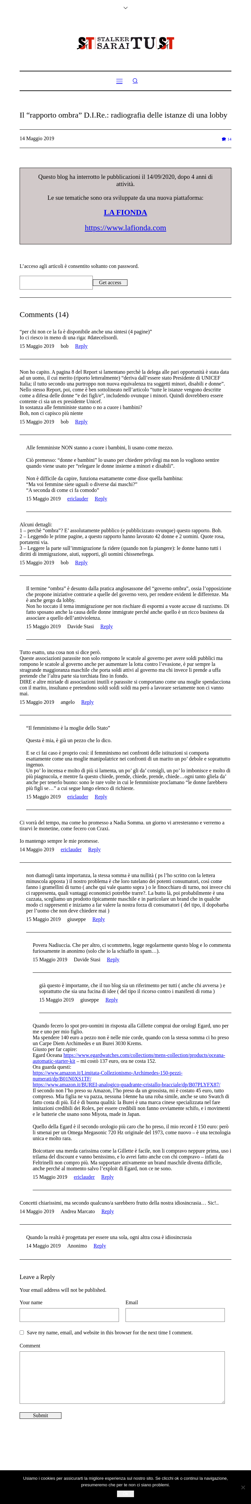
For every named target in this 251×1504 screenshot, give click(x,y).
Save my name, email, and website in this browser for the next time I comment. (110, 1332)
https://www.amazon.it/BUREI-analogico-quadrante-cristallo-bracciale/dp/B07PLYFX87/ (126, 1084)
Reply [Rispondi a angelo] (87, 702)
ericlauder (77, 498)
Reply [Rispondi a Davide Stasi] (106, 626)
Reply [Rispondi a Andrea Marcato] (107, 1211)
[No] (243, 1487)
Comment (30, 1345)
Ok (125, 1493)
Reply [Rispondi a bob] (81, 346)
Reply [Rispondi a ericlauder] (101, 498)
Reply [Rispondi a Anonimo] (99, 1246)
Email (132, 1302)
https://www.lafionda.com (125, 227)
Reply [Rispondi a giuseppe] (98, 919)
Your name (31, 1302)
